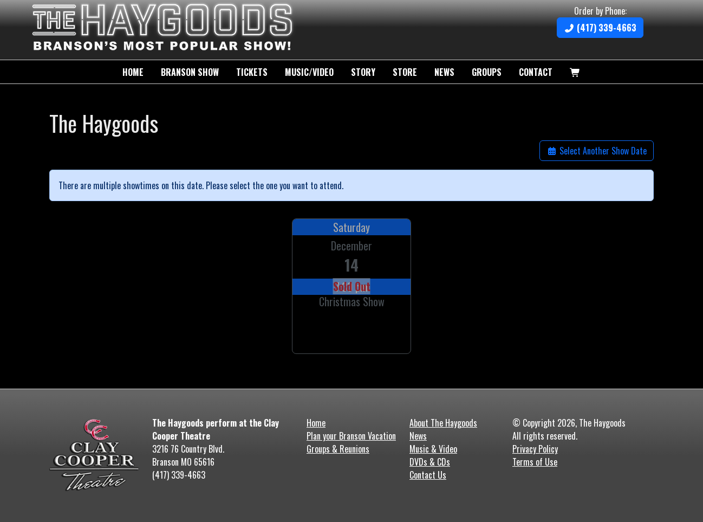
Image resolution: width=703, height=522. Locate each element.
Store (405, 72)
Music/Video (309, 72)
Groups (487, 72)
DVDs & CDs (429, 461)
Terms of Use (534, 461)
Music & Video (433, 448)
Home (133, 72)
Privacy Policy (535, 448)
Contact (535, 72)
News (444, 72)
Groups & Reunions (338, 448)
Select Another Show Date (596, 150)
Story (363, 72)
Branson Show (190, 72)
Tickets (252, 72)
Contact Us (427, 474)
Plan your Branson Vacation (351, 435)
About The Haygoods (443, 422)
